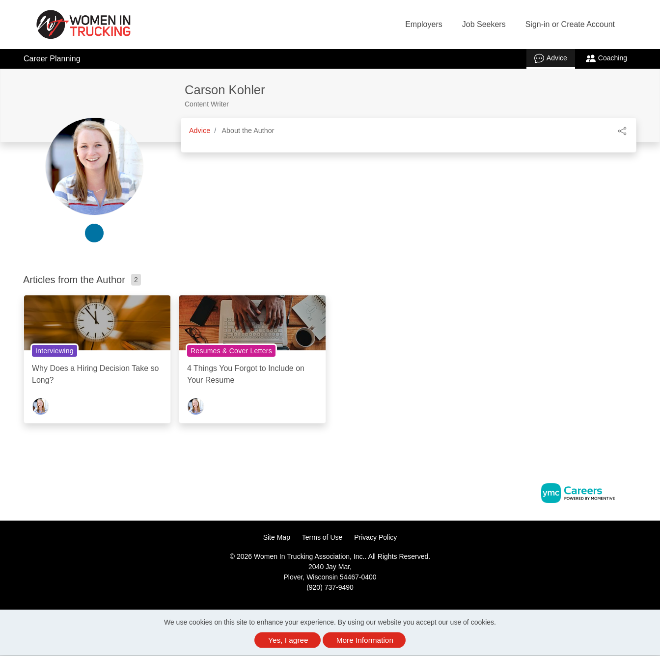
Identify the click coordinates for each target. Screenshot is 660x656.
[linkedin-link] (94, 233)
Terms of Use (322, 537)
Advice (550, 58)
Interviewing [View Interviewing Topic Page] (54, 351)
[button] (622, 130)
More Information (364, 640)
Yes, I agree (288, 640)
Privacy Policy (375, 537)
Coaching (606, 58)
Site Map (276, 537)
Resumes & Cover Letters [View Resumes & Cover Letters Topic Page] (231, 351)
